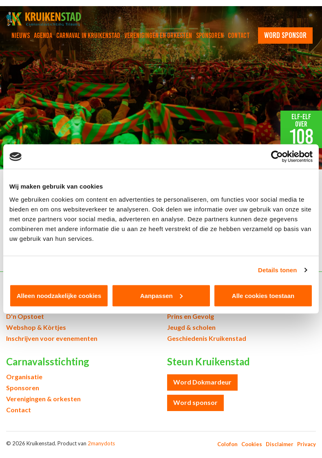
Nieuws (20, 35)
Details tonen (277, 270)
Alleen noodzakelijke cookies (59, 295)
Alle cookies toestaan (263, 295)
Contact (239, 35)
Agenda (43, 35)
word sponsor (285, 35)
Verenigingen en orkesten (158, 35)
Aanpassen (161, 295)
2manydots (101, 443)
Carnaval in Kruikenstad (88, 35)
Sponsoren (210, 35)
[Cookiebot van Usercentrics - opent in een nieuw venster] (277, 157)
